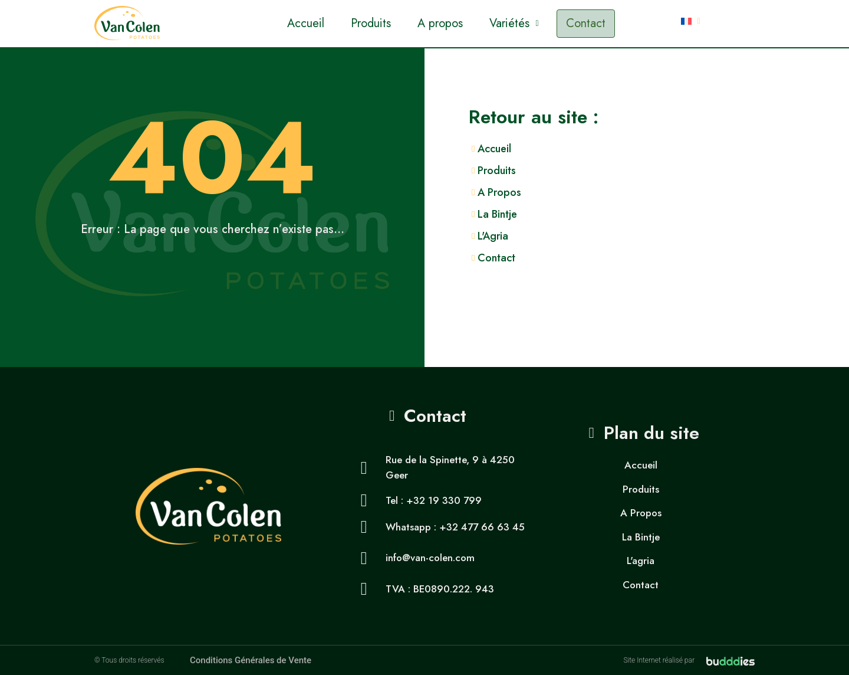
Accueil (305, 23)
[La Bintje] (659, 214)
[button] (514, 23)
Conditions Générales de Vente (250, 660)
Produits (371, 23)
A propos (440, 23)
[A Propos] (659, 193)
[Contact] (659, 258)
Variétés (513, 23)
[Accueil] (659, 149)
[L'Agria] (659, 236)
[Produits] (659, 171)
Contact (586, 23)
